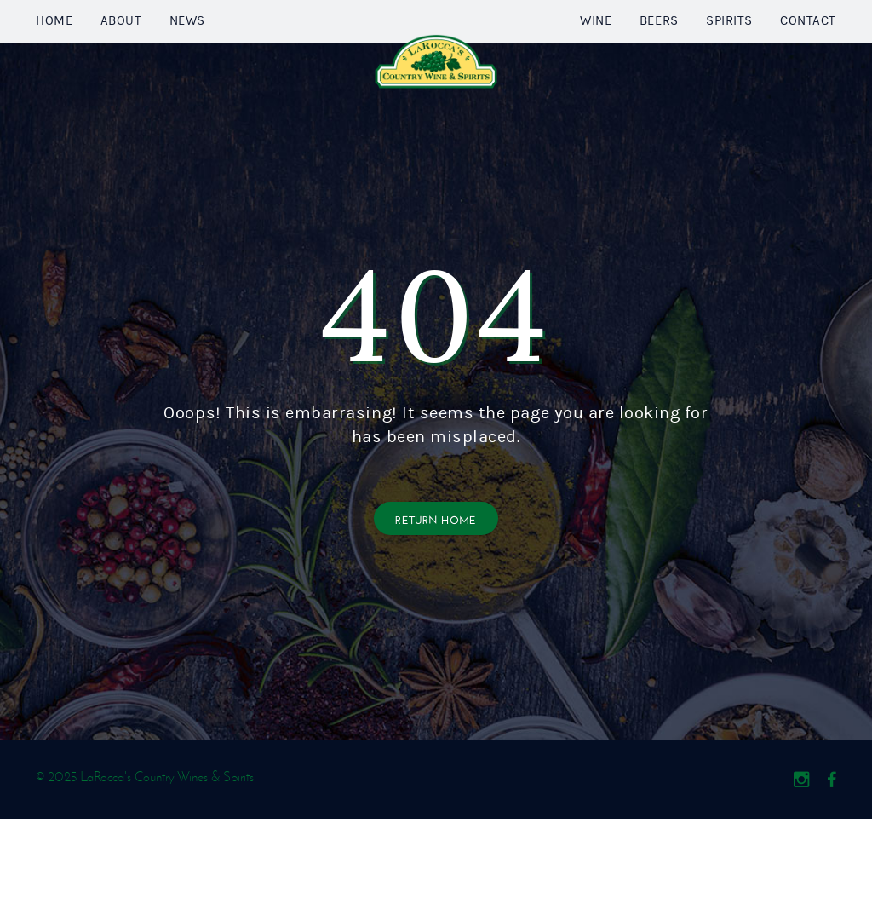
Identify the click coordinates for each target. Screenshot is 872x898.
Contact (808, 61)
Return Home (436, 598)
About (121, 61)
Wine (595, 61)
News (187, 61)
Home (54, 61)
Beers (659, 61)
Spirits (729, 61)
